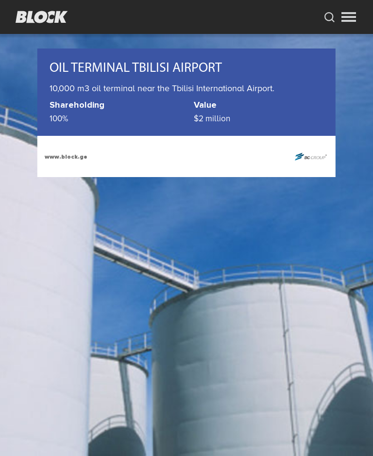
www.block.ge (66, 157)
